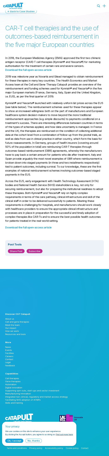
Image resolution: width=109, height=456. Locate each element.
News (8, 347)
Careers (9, 356)
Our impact (10, 328)
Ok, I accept (14, 440)
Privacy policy (35, 448)
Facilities (9, 353)
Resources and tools (15, 334)
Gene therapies (13, 381)
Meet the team (12, 325)
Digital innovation (13, 387)
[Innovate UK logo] (81, 418)
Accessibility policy (54, 448)
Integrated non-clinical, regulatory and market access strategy (36, 396)
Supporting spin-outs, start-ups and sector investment (32, 390)
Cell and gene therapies (17, 322)
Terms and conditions (17, 448)
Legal (8, 362)
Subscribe (34, 251)
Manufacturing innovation (18, 393)
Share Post (16, 251)
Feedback (10, 365)
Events (8, 350)
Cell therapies (12, 378)
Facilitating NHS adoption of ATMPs (23, 400)
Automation (10, 384)
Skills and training (14, 403)
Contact (9, 359)
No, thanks (34, 440)
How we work (12, 331)
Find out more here (64, 434)
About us (9, 319)
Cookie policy (72, 448)
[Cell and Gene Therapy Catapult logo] (13, 6)
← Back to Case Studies (21, 11)
